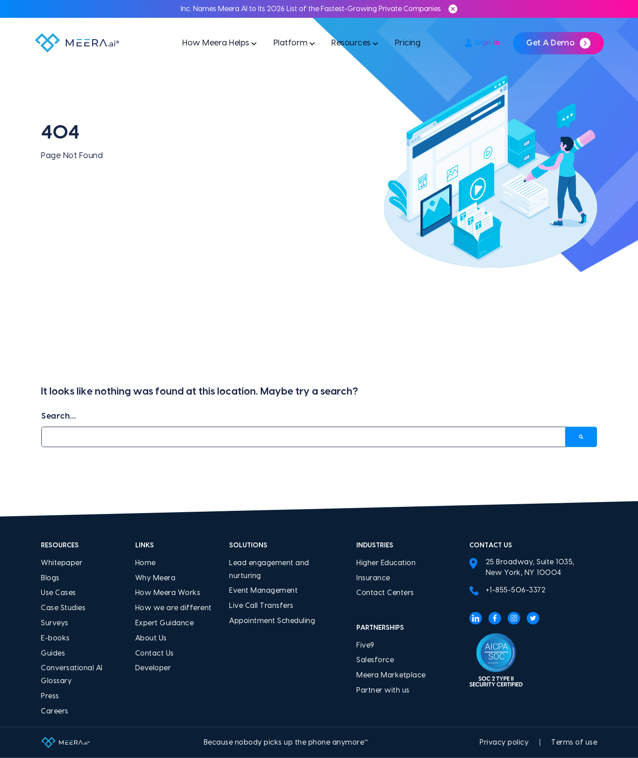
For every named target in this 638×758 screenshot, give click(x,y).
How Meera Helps (214, 43)
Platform (290, 43)
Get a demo (558, 43)
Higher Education (386, 562)
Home (145, 562)
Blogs (50, 578)
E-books (55, 638)
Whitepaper (61, 562)
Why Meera (155, 578)
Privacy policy (504, 742)
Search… (58, 416)
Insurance (373, 578)
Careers (55, 711)
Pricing (409, 43)
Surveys (55, 623)
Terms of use (574, 742)
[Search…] (319, 437)
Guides (53, 653)
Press (50, 696)
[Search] (581, 437)
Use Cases (58, 592)
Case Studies (63, 607)
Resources (351, 43)
